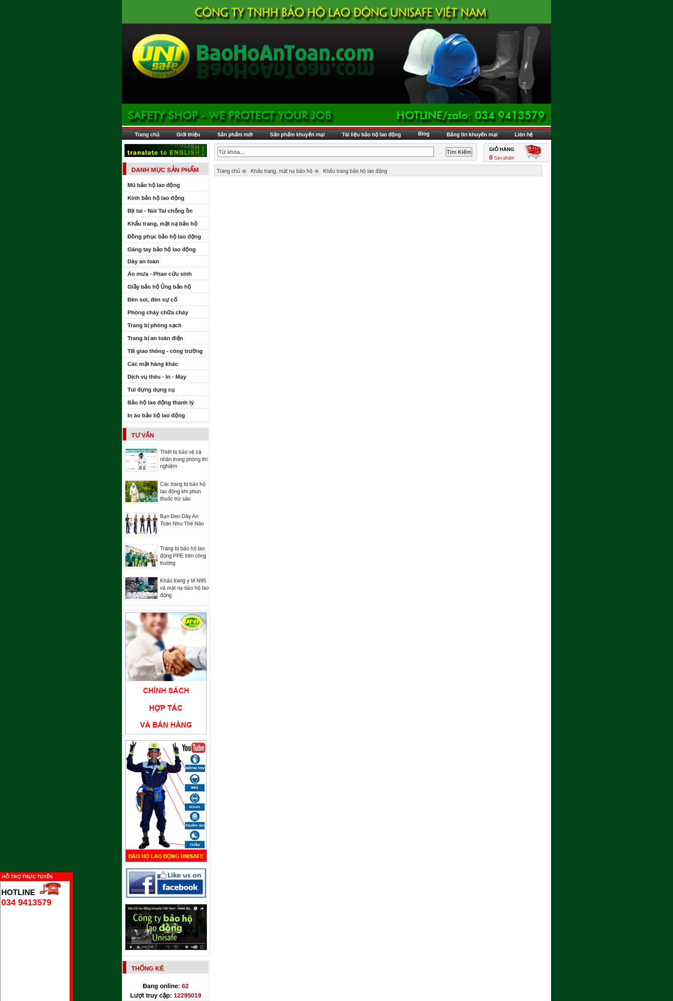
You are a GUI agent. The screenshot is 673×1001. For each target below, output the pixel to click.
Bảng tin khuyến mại (472, 135)
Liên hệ (524, 135)
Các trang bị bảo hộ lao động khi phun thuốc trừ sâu (183, 491)
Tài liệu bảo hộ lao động (371, 135)
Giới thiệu (188, 135)
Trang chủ (147, 135)
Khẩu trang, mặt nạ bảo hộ (281, 171)
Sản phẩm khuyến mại (297, 135)
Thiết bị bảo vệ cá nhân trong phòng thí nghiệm (184, 459)
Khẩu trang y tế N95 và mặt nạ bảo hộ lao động (184, 588)
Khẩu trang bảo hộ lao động (355, 171)
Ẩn (75, 875)
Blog (424, 134)
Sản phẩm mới (234, 135)
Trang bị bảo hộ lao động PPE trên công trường (183, 556)
